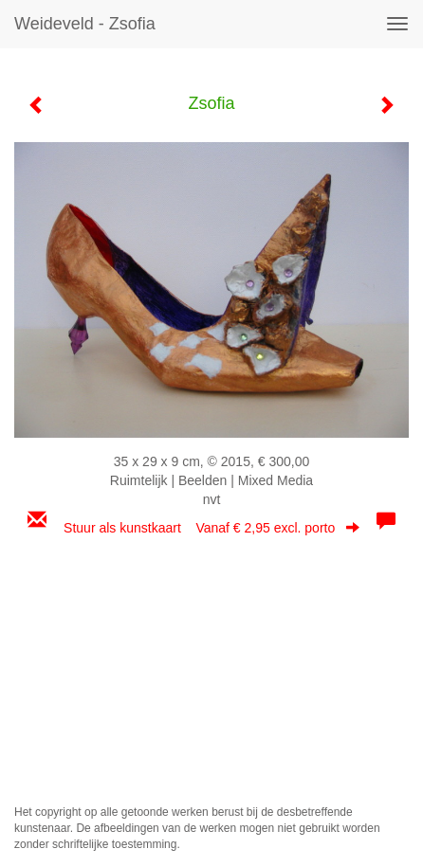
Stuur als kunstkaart (211, 527)
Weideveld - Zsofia (85, 23)
